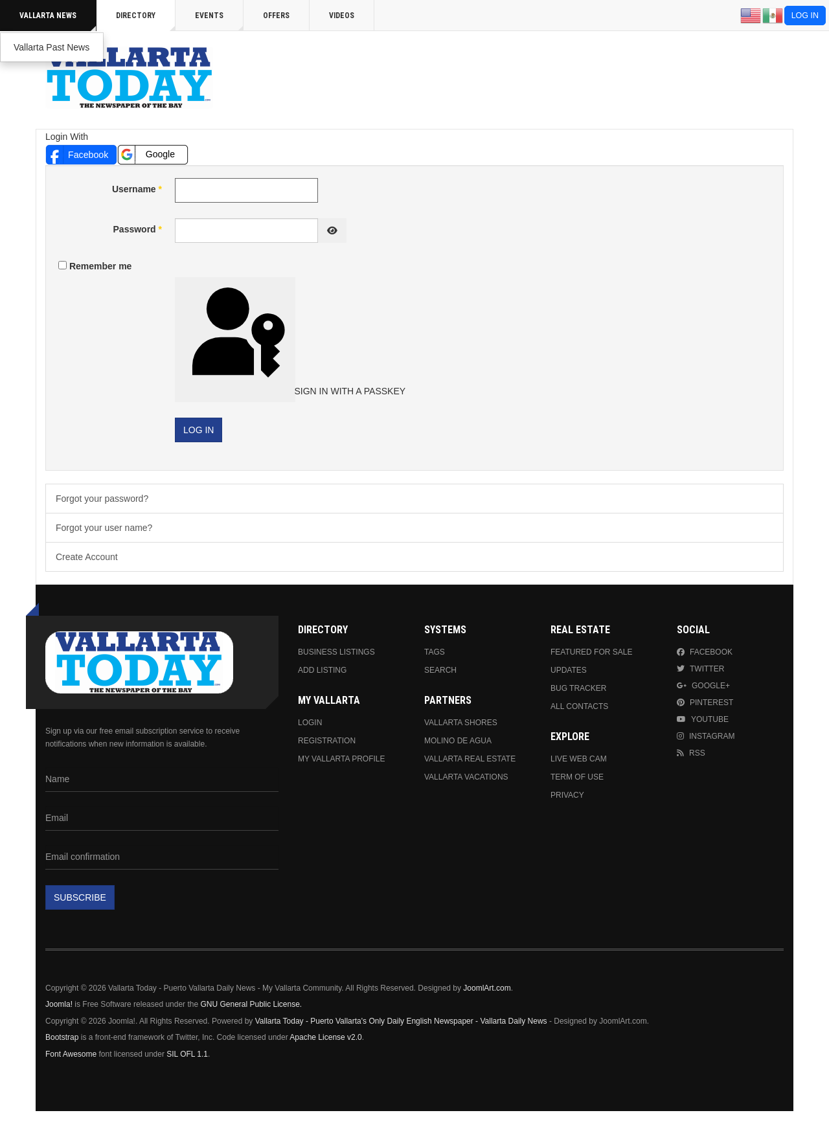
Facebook (704, 652)
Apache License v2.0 (325, 1037)
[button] (81, 154)
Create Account (87, 557)
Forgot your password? (102, 498)
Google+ (703, 685)
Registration (327, 740)
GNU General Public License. (251, 1004)
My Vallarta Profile (341, 758)
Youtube (703, 719)
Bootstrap (61, 1037)
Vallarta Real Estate (470, 758)
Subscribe (80, 897)
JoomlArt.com (486, 988)
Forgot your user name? (104, 528)
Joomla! (59, 1004)
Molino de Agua (458, 740)
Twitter (700, 668)
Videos (341, 15)
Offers (276, 15)
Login (310, 722)
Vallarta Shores (460, 722)
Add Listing (322, 670)
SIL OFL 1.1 (187, 1054)
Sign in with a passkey (236, 338)
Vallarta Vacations (466, 777)
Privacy (567, 795)
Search (440, 670)
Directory (146, 21)
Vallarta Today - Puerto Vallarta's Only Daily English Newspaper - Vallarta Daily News (401, 1021)
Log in (805, 15)
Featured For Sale (591, 652)
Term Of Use (577, 777)
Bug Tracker (578, 688)
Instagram (705, 736)
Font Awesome (71, 1054)
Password (137, 229)
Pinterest (705, 702)
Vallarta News (58, 21)
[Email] (161, 818)
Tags (434, 652)
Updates (569, 670)
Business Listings (336, 652)
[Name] (161, 779)
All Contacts (579, 706)
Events (219, 21)
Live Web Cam (579, 758)
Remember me (100, 266)
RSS (691, 753)
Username (137, 189)
